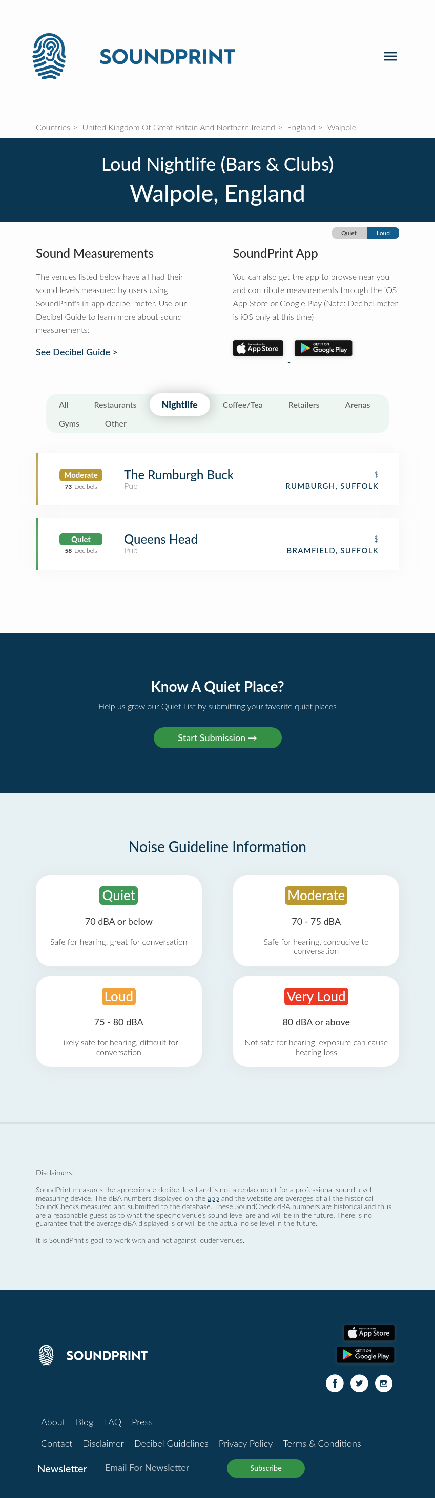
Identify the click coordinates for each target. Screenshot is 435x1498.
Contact (56, 1443)
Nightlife (180, 404)
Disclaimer (103, 1443)
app (213, 1198)
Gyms (69, 423)
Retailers (304, 404)
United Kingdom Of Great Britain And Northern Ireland (178, 127)
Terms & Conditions (322, 1443)
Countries (53, 127)
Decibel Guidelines (171, 1443)
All (64, 404)
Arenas (357, 404)
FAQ (112, 1421)
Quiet (349, 233)
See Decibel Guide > (77, 352)
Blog (84, 1421)
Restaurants (115, 404)
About (53, 1421)
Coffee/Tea (243, 404)
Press (142, 1421)
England (301, 127)
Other (116, 423)
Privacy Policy (246, 1443)
